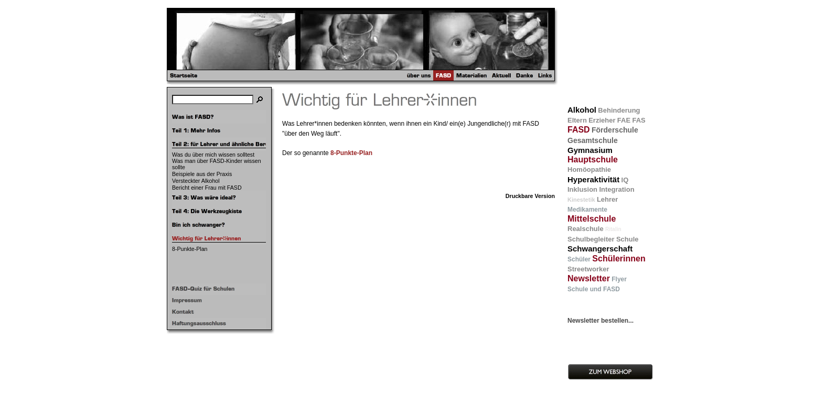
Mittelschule (591, 218)
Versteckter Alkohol (196, 181)
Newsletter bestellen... (600, 320)
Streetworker (588, 269)
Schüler (579, 259)
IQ (625, 180)
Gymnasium (590, 150)
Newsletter (588, 278)
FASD (578, 129)
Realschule (585, 229)
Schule (627, 239)
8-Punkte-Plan (190, 249)
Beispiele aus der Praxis (202, 174)
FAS (638, 120)
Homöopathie (589, 169)
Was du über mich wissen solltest (213, 154)
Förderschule (615, 130)
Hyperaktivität (593, 179)
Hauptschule (592, 159)
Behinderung (619, 110)
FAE (623, 120)
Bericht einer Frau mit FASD (207, 187)
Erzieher (601, 120)
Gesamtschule (592, 140)
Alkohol (581, 109)
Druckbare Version (530, 196)
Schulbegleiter (591, 239)
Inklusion (582, 189)
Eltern (577, 120)
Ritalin (613, 229)
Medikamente (587, 209)
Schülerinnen (618, 258)
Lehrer (607, 199)
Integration (616, 189)
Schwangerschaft (599, 248)
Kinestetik (581, 199)
